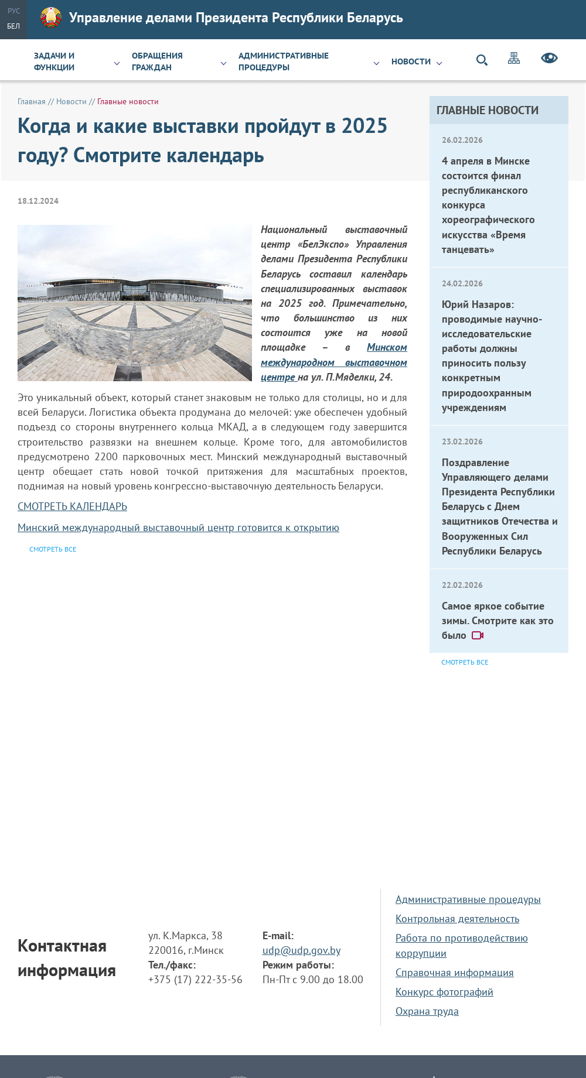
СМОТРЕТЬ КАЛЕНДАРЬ (72, 506)
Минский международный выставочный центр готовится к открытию (178, 527)
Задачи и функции (54, 61)
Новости (411, 61)
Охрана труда (427, 1011)
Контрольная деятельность (457, 918)
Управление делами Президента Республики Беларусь (221, 17)
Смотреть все (464, 662)
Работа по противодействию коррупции (462, 945)
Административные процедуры (284, 61)
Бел (13, 26)
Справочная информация (455, 972)
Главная (32, 101)
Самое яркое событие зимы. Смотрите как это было (498, 620)
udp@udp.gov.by (301, 950)
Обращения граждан (157, 61)
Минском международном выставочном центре (334, 361)
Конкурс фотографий (444, 991)
